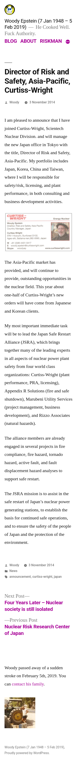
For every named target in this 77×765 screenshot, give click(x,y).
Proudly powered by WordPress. (27, 753)
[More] (67, 41)
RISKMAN (51, 41)
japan (58, 577)
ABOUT (28, 41)
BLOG (11, 41)
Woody (14, 102)
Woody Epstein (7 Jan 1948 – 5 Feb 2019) (34, 747)
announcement (20, 577)
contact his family (28, 684)
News (13, 571)
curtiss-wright (42, 577)
